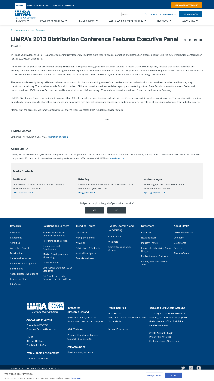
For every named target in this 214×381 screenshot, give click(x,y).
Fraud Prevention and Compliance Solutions (54, 234)
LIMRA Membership (184, 232)
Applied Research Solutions (24, 273)
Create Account (168, 14)
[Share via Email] (200, 40)
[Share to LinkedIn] (195, 40)
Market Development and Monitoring (56, 256)
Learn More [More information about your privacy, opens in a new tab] (76, 379)
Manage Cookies (154, 376)
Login (170, 333)
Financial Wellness (85, 258)
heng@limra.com (86, 192)
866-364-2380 (85, 338)
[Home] (11, 30)
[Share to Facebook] (190, 40)
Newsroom (21, 30)
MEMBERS (20, 5)
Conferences (114, 236)
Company (179, 237)
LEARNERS (69, 5)
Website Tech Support (37, 358)
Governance (180, 242)
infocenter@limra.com (85, 317)
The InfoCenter (182, 253)
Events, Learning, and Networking (121, 228)
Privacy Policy (29, 368)
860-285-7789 (41, 325)
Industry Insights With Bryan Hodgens (156, 250)
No (116, 210)
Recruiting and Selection (55, 240)
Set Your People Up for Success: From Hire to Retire (57, 278)
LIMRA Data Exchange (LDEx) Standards (57, 269)
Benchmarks (16, 268)
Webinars (113, 241)
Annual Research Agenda (23, 263)
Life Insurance (83, 232)
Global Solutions (51, 262)
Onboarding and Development (51, 247)
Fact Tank (146, 232)
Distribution (16, 253)
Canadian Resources (20, 258)
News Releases (37, 30)
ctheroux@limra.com (57, 136)
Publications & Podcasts (88, 248)
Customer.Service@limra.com (41, 329)
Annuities (15, 242)
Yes (94, 210)
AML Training (75, 329)
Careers (178, 248)
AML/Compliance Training (186, 5)
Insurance (15, 232)
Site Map (15, 368)
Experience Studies (19, 279)
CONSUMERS (57, 5)
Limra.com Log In (190, 14)
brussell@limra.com (23, 192)
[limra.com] (25, 14)
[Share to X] (185, 40)
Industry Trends (149, 242)
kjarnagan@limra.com (155, 192)
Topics (154, 14)
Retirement (16, 237)
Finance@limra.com (83, 352)
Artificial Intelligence (86, 253)
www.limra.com (117, 158)
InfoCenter (15, 284)
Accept (173, 376)
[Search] (146, 14)
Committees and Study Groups (119, 248)
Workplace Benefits (20, 248)
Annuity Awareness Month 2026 (154, 263)
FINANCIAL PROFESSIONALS (38, 5)
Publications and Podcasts (154, 256)
